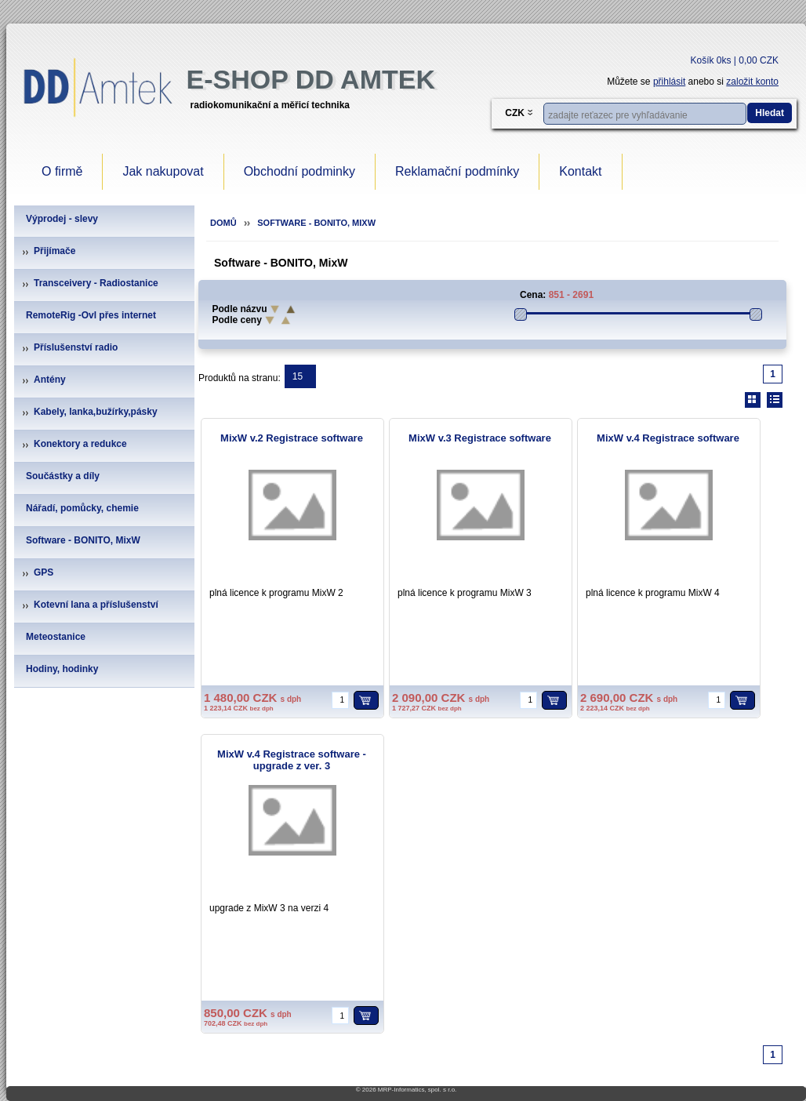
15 (297, 376)
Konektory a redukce (80, 443)
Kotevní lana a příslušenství (96, 604)
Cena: (533, 294)
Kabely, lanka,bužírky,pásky (96, 411)
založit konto (752, 81)
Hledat (769, 112)
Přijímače (54, 250)
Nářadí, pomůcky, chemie (82, 508)
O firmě (62, 171)
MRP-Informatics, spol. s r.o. (417, 1089)
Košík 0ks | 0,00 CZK (735, 60)
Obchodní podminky (299, 171)
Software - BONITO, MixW (83, 540)
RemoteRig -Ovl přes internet (91, 315)
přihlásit (669, 81)
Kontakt (580, 171)
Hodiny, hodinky (62, 668)
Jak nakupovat (162, 171)
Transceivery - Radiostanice (96, 283)
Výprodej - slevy (62, 218)
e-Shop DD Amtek (311, 79)
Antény (50, 379)
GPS (43, 572)
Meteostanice (55, 636)
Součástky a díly (63, 476)
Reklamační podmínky (457, 171)
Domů (223, 222)
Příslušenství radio (76, 347)
